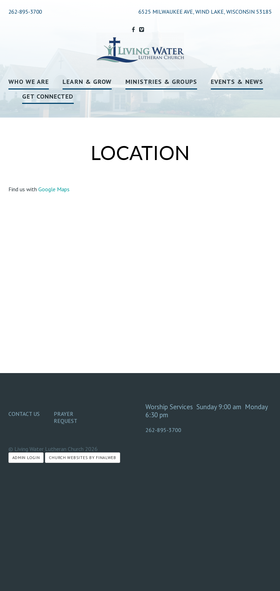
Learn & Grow (87, 82)
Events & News (237, 82)
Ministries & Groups (161, 82)
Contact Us (24, 413)
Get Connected (48, 96)
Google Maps (54, 189)
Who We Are (28, 82)
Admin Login (26, 457)
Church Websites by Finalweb (82, 457)
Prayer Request (65, 417)
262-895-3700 (25, 11)
